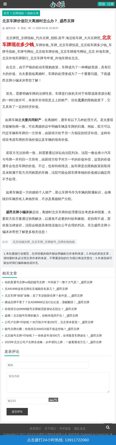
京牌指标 (18, 13)
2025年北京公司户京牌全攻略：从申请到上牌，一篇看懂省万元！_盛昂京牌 (53, 342)
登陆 (102, 4)
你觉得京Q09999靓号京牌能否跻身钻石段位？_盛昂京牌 (41, 309)
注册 (110, 4)
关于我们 (50, 428)
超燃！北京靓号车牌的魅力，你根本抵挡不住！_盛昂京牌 (41, 315)
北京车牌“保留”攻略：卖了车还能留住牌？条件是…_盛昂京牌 (44, 295)
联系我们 (35, 428)
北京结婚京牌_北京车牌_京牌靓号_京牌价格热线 (44, 241)
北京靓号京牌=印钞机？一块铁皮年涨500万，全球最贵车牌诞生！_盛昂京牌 (53, 335)
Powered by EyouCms (94, 434)
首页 (6, 13)
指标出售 (33, 13)
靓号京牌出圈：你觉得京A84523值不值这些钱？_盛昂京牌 (42, 329)
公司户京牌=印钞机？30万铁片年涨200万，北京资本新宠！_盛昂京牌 (49, 322)
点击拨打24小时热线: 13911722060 (58, 440)
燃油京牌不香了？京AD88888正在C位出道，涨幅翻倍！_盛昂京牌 (47, 302)
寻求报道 (65, 428)
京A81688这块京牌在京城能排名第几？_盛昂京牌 (36, 288)
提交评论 (17, 411)
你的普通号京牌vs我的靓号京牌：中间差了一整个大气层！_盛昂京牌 (48, 282)
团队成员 (79, 428)
